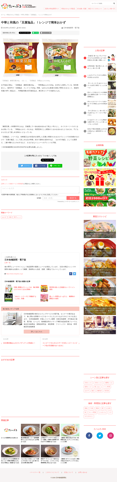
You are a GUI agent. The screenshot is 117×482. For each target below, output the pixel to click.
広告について (68, 472)
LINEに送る (55, 166)
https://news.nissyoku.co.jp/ (14, 274)
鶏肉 (86, 408)
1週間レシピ (108, 382)
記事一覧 (8, 262)
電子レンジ (17, 217)
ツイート (25, 166)
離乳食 (99, 391)
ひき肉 (108, 408)
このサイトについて (52, 472)
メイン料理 (106, 387)
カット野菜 (92, 412)
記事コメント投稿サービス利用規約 (12, 184)
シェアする (40, 166)
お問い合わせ (82, 472)
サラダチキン (89, 416)
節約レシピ (88, 387)
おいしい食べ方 (109, 8)
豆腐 (10, 217)
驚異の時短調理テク (52, 8)
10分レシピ (98, 382)
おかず (4, 217)
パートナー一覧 (35, 472)
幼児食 (107, 391)
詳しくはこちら (36, 331)
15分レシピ (88, 382)
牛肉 (91, 408)
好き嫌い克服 (81, 8)
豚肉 (97, 408)
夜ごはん (97, 387)
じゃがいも (102, 412)
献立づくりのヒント (95, 8)
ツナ (110, 412)
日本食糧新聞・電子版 (71, 28)
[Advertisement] (40, 386)
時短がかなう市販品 (68, 8)
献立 (93, 391)
